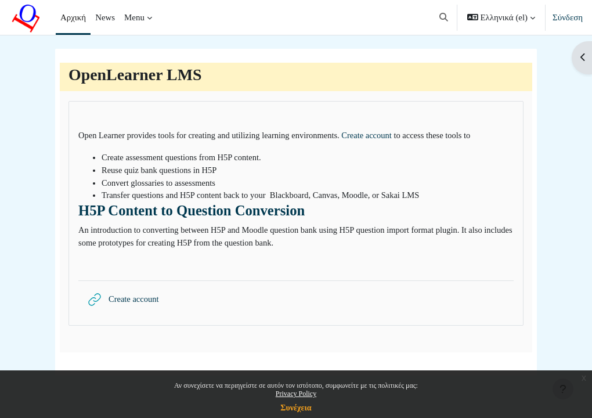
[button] (443, 17)
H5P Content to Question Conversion (191, 212)
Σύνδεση (568, 17)
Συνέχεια (295, 407)
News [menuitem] (105, 17)
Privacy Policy (296, 394)
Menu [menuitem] (134, 17)
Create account (375, 135)
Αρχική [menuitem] (73, 17)
